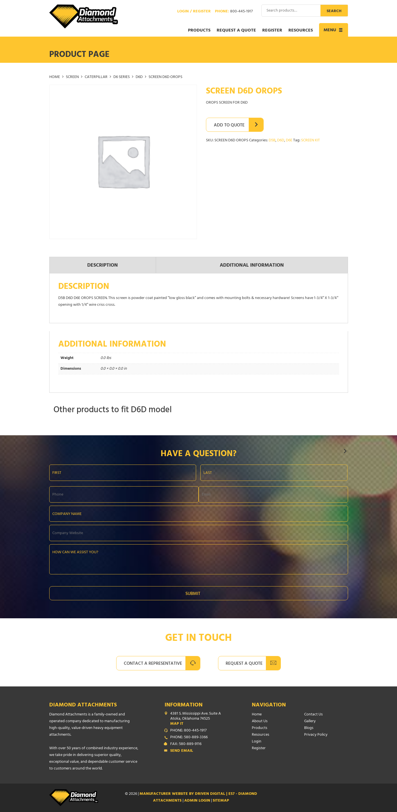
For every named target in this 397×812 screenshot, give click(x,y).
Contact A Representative (153, 664)
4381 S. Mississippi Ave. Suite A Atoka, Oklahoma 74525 (199, 719)
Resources (300, 30)
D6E (289, 140)
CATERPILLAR (96, 77)
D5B (272, 140)
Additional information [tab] (252, 266)
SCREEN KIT (310, 140)
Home (54, 77)
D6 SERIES (121, 77)
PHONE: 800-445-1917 (188, 730)
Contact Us (313, 715)
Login (256, 742)
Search (334, 11)
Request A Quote (244, 664)
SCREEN (72, 77)
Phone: (234, 11)
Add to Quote (229, 125)
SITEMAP (221, 801)
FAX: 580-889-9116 (185, 744)
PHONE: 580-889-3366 (189, 737)
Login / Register (194, 11)
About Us (260, 721)
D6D (139, 77)
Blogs (308, 728)
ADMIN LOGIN (197, 801)
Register (272, 30)
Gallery (310, 721)
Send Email (181, 751)
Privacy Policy (316, 735)
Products (199, 30)
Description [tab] (102, 266)
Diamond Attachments (83, 705)
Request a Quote (236, 30)
